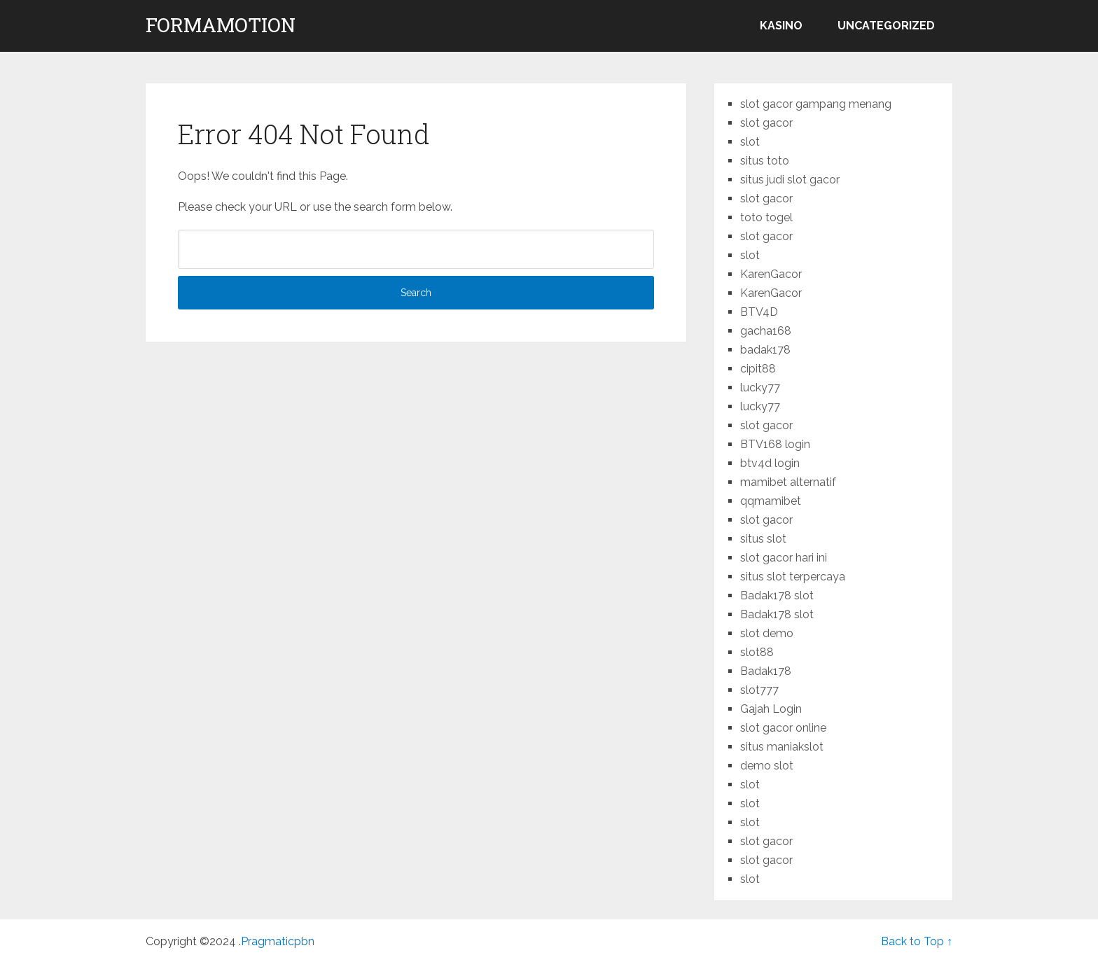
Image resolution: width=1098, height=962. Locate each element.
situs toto (764, 160)
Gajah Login (771, 709)
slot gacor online (783, 727)
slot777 (759, 690)
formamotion (221, 25)
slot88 (757, 652)
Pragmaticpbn (277, 941)
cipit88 (758, 368)
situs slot (763, 538)
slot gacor (766, 123)
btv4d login (770, 463)
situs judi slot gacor (790, 179)
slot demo (766, 633)
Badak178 (765, 671)
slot (750, 141)
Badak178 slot (777, 595)
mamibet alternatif (788, 482)
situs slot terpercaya (792, 576)
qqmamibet (770, 501)
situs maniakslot (782, 746)
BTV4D (759, 312)
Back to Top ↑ (916, 941)
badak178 (765, 349)
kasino (781, 25)
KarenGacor (771, 274)
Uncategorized (886, 25)
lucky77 (760, 387)
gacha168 (765, 330)
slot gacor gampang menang (815, 104)
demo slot (766, 765)
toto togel (766, 217)
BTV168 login (775, 444)
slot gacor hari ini (783, 557)
